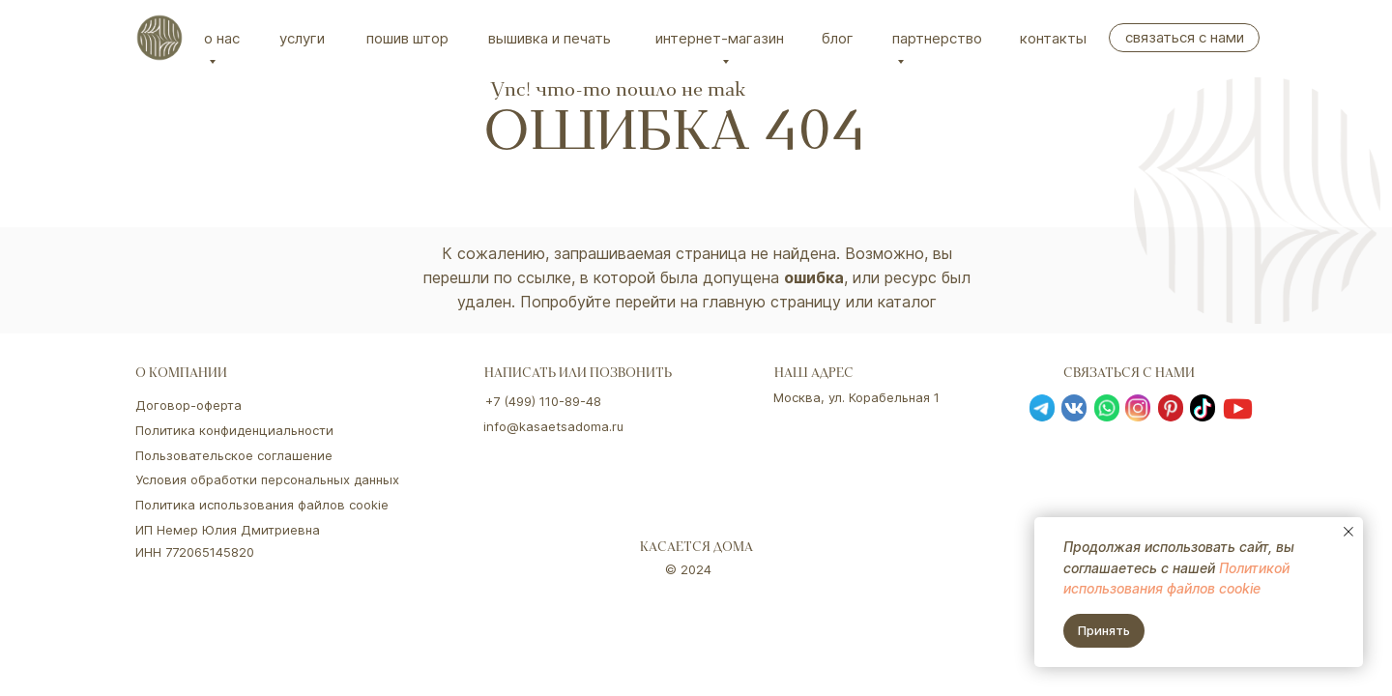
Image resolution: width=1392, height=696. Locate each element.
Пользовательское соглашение (234, 455)
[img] (159, 38)
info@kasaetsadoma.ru (553, 426)
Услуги (302, 38)
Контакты (1053, 38)
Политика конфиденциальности (234, 430)
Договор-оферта (188, 405)
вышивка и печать (549, 38)
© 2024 (688, 569)
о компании (181, 374)
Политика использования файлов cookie (262, 504)
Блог (838, 38)
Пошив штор (407, 38)
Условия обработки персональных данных (267, 479)
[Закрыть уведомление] (1348, 531)
